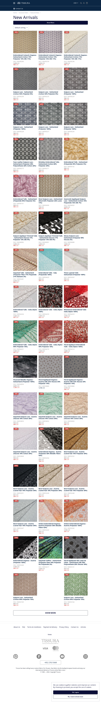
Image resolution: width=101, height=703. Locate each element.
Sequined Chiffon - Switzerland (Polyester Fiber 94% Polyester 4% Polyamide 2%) (50, 562)
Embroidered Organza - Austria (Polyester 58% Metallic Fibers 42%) (50, 453)
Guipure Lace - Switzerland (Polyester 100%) (73, 93)
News (50, 634)
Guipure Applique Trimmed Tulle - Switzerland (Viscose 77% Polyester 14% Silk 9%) (25, 238)
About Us (17, 627)
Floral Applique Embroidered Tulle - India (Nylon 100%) (74, 346)
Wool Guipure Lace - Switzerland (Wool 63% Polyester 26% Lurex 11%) (50, 201)
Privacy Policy (64, 627)
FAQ (23, 627)
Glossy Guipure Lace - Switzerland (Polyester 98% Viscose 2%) (74, 238)
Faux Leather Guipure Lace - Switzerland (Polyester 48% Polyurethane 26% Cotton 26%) (24, 164)
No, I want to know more (75, 697)
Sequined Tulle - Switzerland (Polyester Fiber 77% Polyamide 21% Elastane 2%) (24, 275)
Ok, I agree (75, 692)
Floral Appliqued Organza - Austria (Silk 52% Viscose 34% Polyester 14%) (49, 381)
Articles (83, 627)
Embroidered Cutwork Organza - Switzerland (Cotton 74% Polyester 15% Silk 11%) (25, 57)
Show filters (50, 23)
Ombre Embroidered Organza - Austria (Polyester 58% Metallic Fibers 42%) (50, 525)
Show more (50, 613)
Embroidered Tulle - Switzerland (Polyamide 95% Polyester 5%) (75, 163)
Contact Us (19, 9)
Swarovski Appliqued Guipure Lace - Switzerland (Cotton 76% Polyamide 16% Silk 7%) (75, 201)
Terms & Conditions (34, 627)
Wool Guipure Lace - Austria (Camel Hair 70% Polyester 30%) (75, 453)
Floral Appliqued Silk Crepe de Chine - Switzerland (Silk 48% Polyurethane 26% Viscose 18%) (75, 562)
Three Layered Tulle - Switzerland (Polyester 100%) (74, 274)
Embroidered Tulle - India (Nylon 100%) (25, 310)
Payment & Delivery (50, 627)
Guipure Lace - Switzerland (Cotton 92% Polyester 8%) (23, 93)
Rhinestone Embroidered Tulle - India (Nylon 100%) (75, 310)
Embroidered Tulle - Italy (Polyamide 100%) (48, 274)
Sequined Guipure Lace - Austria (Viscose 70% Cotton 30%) (25, 417)
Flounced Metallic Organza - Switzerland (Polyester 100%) (24, 381)
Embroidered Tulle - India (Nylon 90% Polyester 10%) (25, 346)
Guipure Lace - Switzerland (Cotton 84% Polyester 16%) (23, 598)
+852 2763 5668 (50, 662)
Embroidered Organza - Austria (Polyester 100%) (24, 561)
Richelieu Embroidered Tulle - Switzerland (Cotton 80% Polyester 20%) (49, 164)
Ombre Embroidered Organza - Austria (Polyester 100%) (75, 525)
